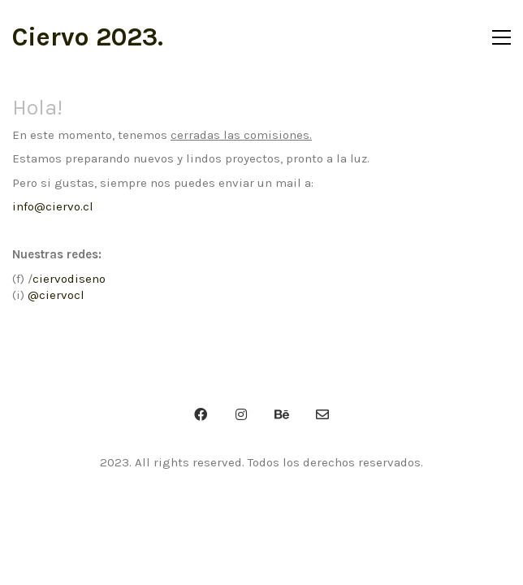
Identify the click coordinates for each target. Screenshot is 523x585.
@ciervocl (56, 295)
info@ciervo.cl (52, 206)
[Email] (322, 414)
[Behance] (282, 414)
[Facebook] (200, 414)
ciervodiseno (69, 278)
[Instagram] (241, 414)
